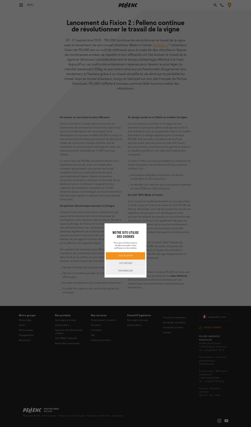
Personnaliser (125, 271)
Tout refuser (125, 263)
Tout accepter (125, 256)
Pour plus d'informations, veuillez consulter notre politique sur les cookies (125, 245)
